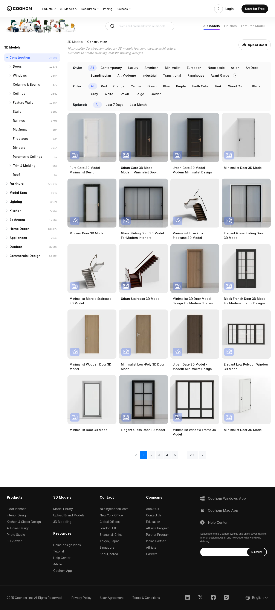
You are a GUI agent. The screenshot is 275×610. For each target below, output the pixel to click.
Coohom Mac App (223, 510)
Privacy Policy (82, 597)
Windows (20, 75)
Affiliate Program (157, 528)
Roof (16, 174)
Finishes (230, 26)
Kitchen (15, 210)
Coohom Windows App (227, 498)
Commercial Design (24, 256)
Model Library (63, 509)
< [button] (136, 455)
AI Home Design (18, 528)
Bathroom (17, 220)
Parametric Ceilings (27, 156)
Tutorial (58, 551)
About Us (152, 509)
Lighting (15, 201)
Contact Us (154, 515)
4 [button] (167, 455)
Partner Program (157, 534)
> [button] (202, 455)
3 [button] (159, 455)
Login (229, 9)
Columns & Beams (26, 84)
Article (57, 564)
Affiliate (151, 547)
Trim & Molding (24, 165)
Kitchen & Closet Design (24, 522)
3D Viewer (14, 541)
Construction (19, 57)
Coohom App (62, 570)
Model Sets (18, 192)
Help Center (61, 558)
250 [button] (192, 455)
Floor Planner (16, 509)
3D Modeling (62, 522)
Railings (19, 120)
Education (153, 522)
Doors (17, 66)
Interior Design (17, 515)
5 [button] (175, 455)
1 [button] (143, 455)
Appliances (18, 238)
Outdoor (15, 247)
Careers (151, 554)
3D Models (211, 26)
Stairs (17, 111)
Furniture (16, 183)
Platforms (20, 129)
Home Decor (19, 229)
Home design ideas (67, 545)
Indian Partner (156, 541)
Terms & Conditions (146, 597)
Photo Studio (16, 534)
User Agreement (112, 597)
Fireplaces (21, 138)
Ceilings (19, 93)
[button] (49, 9)
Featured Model (253, 26)
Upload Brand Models (68, 515)
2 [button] (151, 455)
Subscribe (256, 552)
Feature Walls (23, 102)
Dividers (19, 147)
